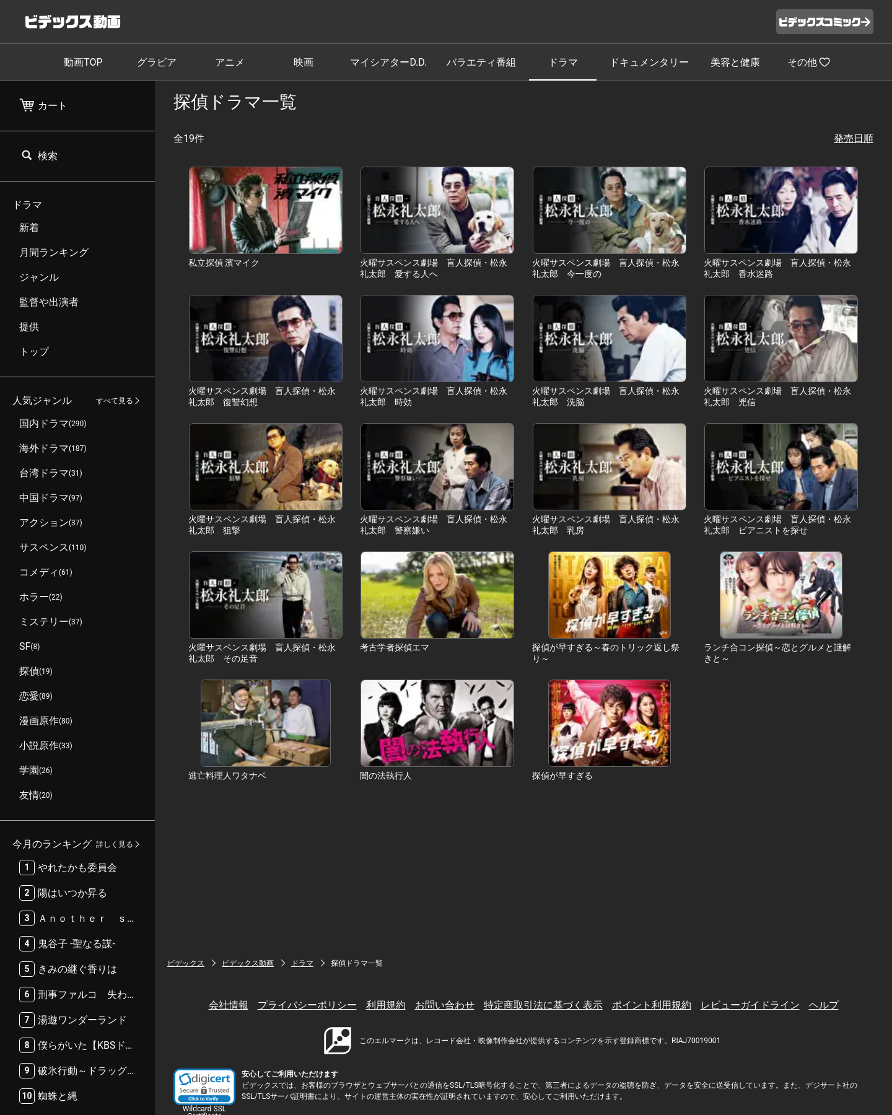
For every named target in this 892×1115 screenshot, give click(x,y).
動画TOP (83, 62)
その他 (809, 62)
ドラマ (563, 62)
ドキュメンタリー (649, 62)
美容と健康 (735, 62)
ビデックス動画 (248, 963)
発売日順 (853, 138)
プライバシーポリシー (307, 1005)
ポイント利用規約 (651, 1005)
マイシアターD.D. (388, 62)
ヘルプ (824, 1005)
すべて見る (114, 400)
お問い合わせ (444, 1005)
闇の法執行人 (386, 775)
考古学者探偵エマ (394, 647)
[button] (204, 1087)
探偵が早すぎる (562, 775)
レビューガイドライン (750, 1005)
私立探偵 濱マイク (224, 263)
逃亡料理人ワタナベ (227, 775)
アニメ (230, 62)
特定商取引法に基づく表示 (543, 1005)
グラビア (157, 62)
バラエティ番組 (481, 62)
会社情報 (228, 1005)
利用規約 (386, 1005)
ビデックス (185, 963)
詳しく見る (114, 844)
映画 (303, 62)
